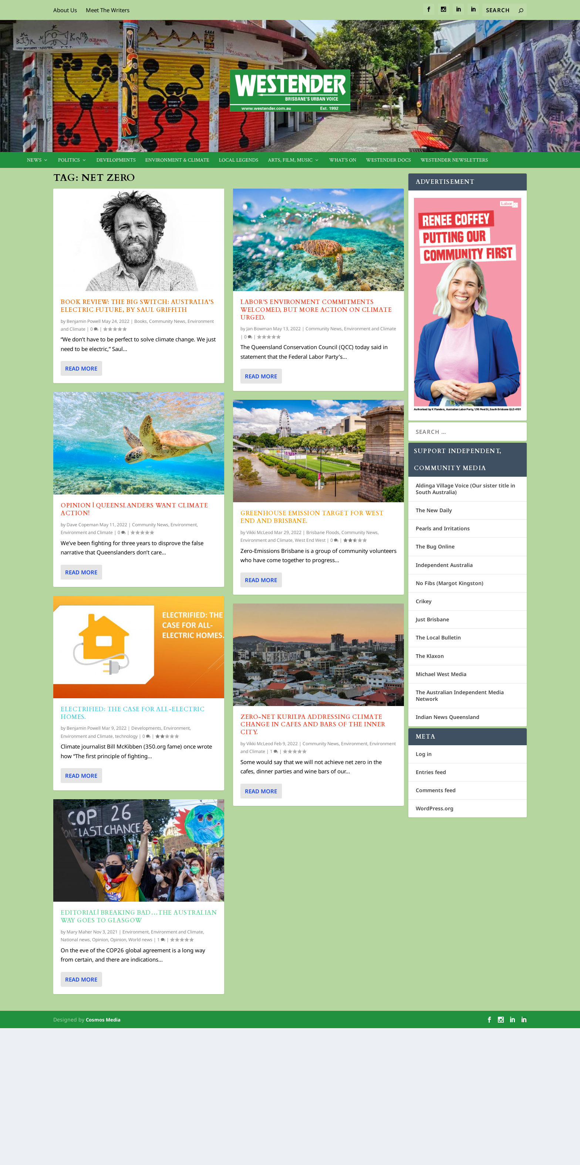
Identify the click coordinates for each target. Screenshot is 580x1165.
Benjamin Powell (84, 321)
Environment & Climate (177, 160)
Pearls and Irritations (443, 528)
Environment (184, 524)
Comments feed (436, 790)
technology (126, 736)
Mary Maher (79, 932)
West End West (310, 540)
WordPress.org (434, 808)
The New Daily (434, 510)
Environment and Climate (87, 532)
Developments (116, 160)
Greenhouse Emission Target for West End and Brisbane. (312, 517)
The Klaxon (430, 655)
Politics (69, 160)
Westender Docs (388, 160)
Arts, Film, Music (290, 160)
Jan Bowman (259, 328)
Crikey (424, 601)
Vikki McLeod (259, 532)
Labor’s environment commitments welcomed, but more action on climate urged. (316, 310)
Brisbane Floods (322, 532)
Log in (424, 753)
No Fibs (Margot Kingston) (449, 583)
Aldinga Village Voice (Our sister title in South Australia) (465, 489)
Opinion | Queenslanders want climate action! (134, 509)
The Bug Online (435, 546)
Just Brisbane (432, 619)
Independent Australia (444, 564)
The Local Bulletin (438, 637)
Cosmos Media (103, 1019)
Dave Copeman (82, 524)
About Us (65, 10)
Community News (167, 321)
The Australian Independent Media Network (460, 695)
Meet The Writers (107, 10)
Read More (81, 368)
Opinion (100, 939)
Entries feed (431, 772)
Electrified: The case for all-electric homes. (133, 713)
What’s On (343, 160)
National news (75, 939)
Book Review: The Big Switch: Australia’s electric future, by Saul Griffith (137, 306)
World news (140, 939)
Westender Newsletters (454, 160)
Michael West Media (441, 674)
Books (140, 321)
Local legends (238, 160)
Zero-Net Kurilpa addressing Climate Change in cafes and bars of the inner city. (312, 725)
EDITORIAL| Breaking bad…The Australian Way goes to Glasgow (139, 917)
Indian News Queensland (447, 716)
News (34, 160)
